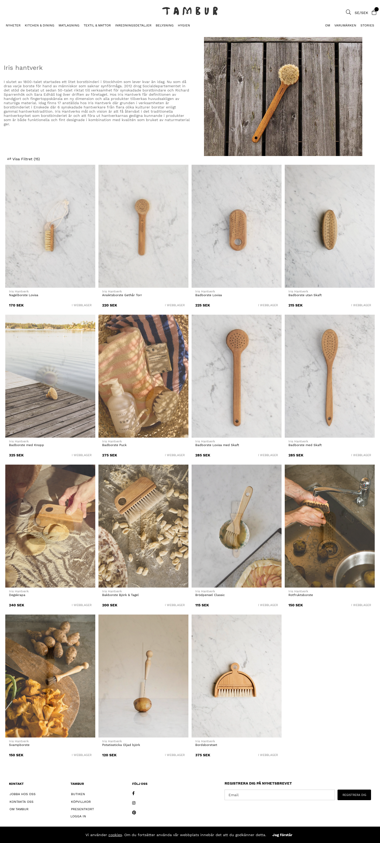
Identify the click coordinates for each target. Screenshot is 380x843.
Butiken (78, 794)
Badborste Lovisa (208, 295)
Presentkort (82, 809)
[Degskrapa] (50, 526)
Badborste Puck (114, 445)
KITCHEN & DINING (39, 25)
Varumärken (345, 25)
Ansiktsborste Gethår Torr (122, 295)
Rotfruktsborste (300, 595)
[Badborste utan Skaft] (330, 226)
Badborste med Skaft (305, 445)
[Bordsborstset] (237, 676)
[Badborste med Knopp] (50, 376)
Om (327, 25)
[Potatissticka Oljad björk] (143, 676)
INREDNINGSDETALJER (133, 25)
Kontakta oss (22, 802)
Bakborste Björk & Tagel (120, 595)
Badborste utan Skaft (305, 295)
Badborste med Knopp (26, 445)
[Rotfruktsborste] (330, 526)
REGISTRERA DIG (354, 795)
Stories (367, 25)
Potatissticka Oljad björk (121, 745)
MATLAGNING (69, 25)
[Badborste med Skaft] (330, 376)
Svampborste (19, 745)
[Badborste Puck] (143, 376)
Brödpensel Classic (210, 595)
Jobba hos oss (23, 794)
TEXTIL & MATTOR (97, 25)
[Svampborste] (50, 676)
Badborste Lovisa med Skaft (217, 445)
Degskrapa (17, 595)
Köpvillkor (81, 802)
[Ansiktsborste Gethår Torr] (143, 226)
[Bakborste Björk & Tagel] (143, 526)
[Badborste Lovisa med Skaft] (237, 376)
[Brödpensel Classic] (237, 526)
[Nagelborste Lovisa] (50, 226)
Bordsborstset (206, 745)
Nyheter (13, 25)
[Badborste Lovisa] (237, 226)
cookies (115, 835)
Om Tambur (19, 809)
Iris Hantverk (19, 291)
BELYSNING (165, 25)
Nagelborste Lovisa (23, 295)
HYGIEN (184, 25)
